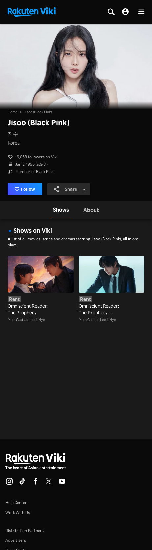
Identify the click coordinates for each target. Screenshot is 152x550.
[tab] (61, 210)
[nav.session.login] (125, 12)
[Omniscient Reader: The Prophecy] (40, 286)
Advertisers (15, 540)
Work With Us (17, 512)
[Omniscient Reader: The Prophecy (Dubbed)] (111, 286)
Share (70, 189)
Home (12, 112)
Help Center (16, 502)
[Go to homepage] (32, 11)
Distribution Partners (24, 530)
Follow (25, 189)
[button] (141, 12)
